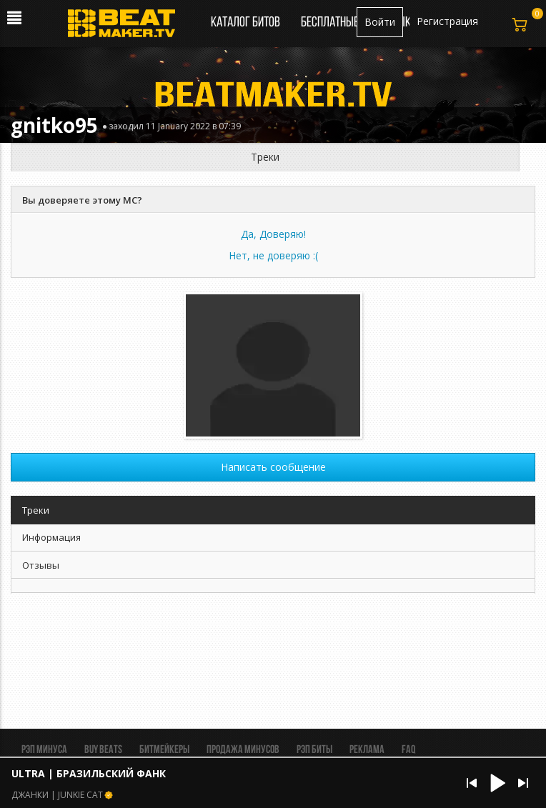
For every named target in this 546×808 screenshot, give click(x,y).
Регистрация (447, 21)
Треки (265, 157)
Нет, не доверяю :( (273, 255)
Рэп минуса (44, 750)
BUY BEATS (103, 750)
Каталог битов (245, 23)
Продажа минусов (243, 750)
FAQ (408, 750)
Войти (379, 22)
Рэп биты (314, 750)
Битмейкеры (164, 750)
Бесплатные (331, 23)
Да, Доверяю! (273, 234)
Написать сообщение (273, 467)
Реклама (366, 750)
